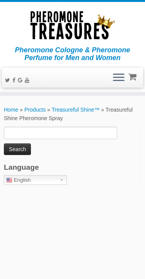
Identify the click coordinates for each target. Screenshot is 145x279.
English (18, 180)
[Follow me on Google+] (21, 80)
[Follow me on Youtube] (28, 80)
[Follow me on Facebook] (15, 80)
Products (35, 110)
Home (11, 110)
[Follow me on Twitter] (8, 80)
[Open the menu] (119, 78)
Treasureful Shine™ (76, 110)
